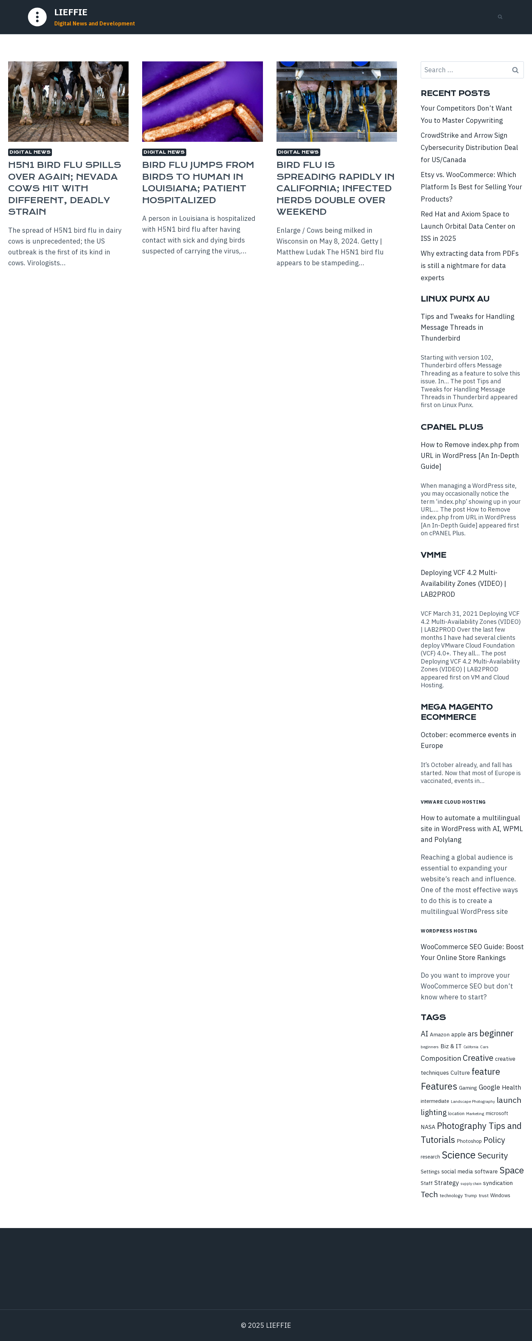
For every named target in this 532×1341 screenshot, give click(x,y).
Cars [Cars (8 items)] (484, 1046)
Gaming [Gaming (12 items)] (468, 1087)
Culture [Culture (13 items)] (460, 1072)
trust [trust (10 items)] (484, 1195)
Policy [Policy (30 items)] (494, 1139)
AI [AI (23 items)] (424, 1033)
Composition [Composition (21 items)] (441, 1058)
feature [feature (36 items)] (486, 1071)
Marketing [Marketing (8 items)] (475, 1113)
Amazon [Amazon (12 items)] (440, 1034)
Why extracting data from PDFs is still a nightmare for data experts (470, 265)
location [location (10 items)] (456, 1113)
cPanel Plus (452, 427)
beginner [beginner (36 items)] (496, 1033)
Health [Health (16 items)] (511, 1087)
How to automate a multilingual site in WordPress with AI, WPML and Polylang (472, 828)
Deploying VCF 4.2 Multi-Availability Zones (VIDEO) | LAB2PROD (463, 583)
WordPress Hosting (449, 931)
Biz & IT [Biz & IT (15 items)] (451, 1046)
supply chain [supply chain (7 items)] (470, 1183)
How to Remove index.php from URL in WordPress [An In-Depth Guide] (470, 455)
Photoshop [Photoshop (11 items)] (469, 1141)
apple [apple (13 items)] (458, 1034)
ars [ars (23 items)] (473, 1033)
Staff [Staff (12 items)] (427, 1183)
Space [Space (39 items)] (511, 1170)
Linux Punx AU (455, 299)
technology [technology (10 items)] (451, 1195)
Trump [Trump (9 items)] (470, 1196)
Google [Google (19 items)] (489, 1087)
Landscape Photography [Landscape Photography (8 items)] (473, 1101)
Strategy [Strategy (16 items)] (446, 1183)
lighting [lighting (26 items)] (433, 1112)
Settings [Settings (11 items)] (430, 1171)
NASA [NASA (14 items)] (428, 1127)
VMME (433, 555)
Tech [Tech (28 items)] (429, 1194)
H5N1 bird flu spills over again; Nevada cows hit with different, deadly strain (64, 188)
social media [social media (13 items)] (457, 1171)
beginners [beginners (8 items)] (430, 1046)
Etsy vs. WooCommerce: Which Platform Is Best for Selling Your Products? (471, 187)
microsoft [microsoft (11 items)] (497, 1113)
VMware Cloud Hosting (453, 802)
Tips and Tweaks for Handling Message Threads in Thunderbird (467, 327)
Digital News (30, 152)
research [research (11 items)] (430, 1156)
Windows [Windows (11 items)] (500, 1195)
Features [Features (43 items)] (439, 1086)
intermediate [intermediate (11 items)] (435, 1101)
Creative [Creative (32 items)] (478, 1057)
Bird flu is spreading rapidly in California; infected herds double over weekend (336, 188)
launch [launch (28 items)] (509, 1100)
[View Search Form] (500, 17)
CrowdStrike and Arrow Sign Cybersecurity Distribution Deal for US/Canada (469, 147)
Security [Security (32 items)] (492, 1155)
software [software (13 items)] (486, 1171)
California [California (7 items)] (470, 1047)
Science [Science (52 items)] (459, 1154)
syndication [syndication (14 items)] (498, 1183)
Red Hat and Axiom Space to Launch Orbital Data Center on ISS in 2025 (468, 226)
